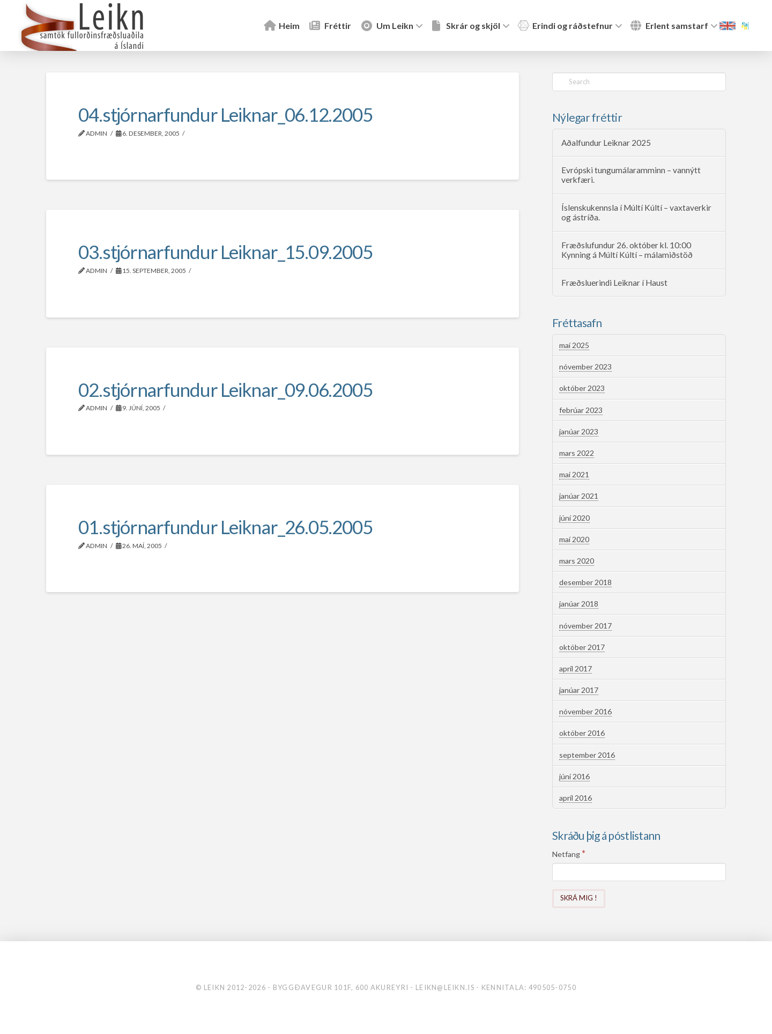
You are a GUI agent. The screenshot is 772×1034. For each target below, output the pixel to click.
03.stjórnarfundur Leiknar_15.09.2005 (225, 251)
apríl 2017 (575, 668)
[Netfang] (639, 872)
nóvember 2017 (585, 625)
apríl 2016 (575, 797)
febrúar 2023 (581, 410)
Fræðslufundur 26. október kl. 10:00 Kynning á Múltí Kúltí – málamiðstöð (627, 250)
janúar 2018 (578, 603)
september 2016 (587, 754)
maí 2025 (574, 345)
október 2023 (582, 388)
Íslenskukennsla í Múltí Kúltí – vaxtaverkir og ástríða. (636, 213)
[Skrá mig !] (578, 898)
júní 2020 (574, 517)
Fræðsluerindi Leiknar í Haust (614, 282)
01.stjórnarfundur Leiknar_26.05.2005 (225, 526)
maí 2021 (574, 474)
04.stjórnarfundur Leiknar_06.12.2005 (225, 114)
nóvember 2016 (585, 711)
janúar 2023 (578, 431)
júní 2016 (574, 776)
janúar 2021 (578, 495)
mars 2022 (576, 452)
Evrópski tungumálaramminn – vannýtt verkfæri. (631, 175)
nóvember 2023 (585, 366)
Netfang (568, 853)
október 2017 (582, 647)
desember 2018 (585, 582)
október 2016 (582, 732)
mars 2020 (576, 560)
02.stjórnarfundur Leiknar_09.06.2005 (225, 389)
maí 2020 (574, 539)
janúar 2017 (578, 690)
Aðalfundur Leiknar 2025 (606, 142)
